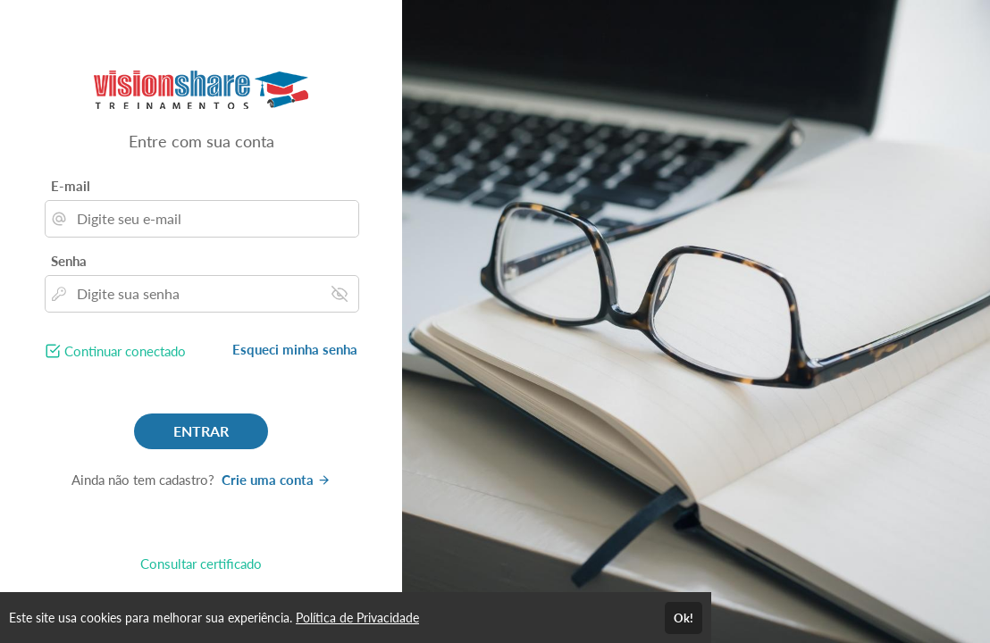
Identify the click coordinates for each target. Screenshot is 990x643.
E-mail (70, 186)
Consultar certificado (201, 563)
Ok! (683, 618)
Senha (69, 261)
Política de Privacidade (357, 617)
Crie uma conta (276, 480)
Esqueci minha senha (294, 349)
